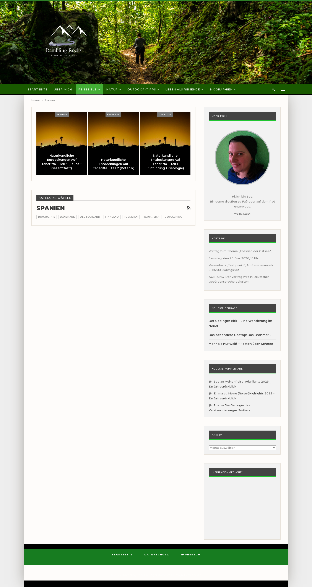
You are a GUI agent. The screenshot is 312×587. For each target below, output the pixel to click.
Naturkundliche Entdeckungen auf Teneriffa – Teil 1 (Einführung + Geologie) (165, 162)
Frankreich (151, 217)
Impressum (191, 554)
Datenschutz (156, 554)
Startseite (38, 89)
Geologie (165, 114)
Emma (218, 393)
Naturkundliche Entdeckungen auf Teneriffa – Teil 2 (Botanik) (113, 164)
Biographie (46, 217)
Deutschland (90, 217)
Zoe (216, 381)
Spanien (61, 114)
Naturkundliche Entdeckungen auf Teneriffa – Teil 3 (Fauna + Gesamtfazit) (61, 162)
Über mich (63, 89)
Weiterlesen (242, 213)
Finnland (112, 217)
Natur (112, 89)
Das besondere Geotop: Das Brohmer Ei (240, 335)
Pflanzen (113, 114)
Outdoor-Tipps (141, 89)
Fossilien (131, 217)
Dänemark (67, 217)
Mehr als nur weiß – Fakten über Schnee (241, 344)
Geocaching (173, 217)
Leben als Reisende (183, 89)
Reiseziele (87, 89)
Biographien (221, 89)
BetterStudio (192, 575)
